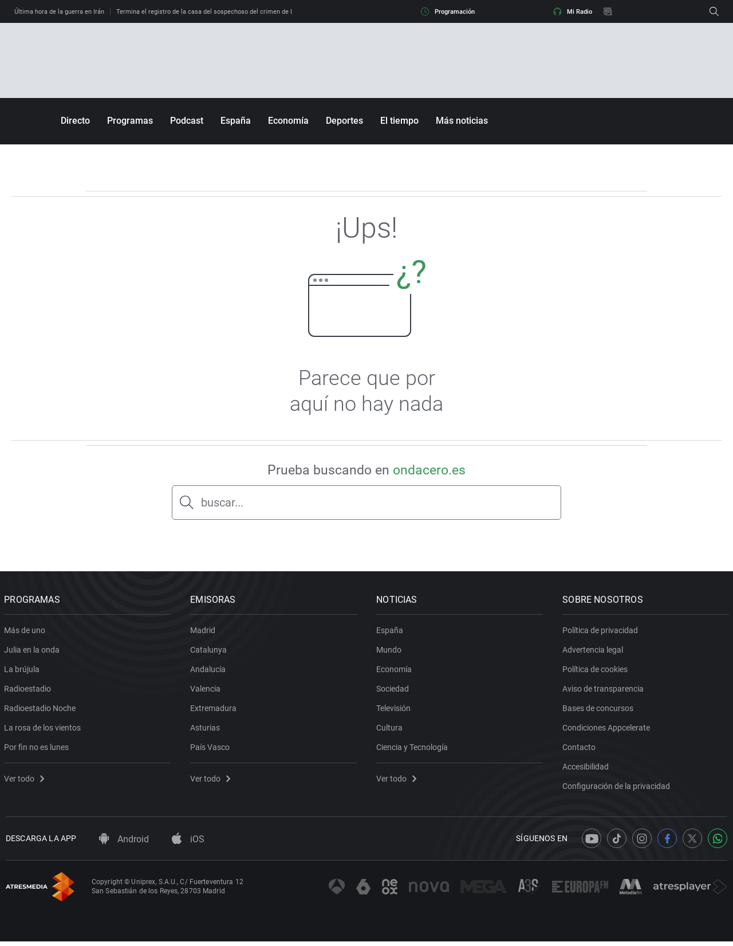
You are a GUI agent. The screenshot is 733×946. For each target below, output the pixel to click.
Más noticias (462, 120)
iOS (188, 844)
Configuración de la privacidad (618, 788)
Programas (130, 120)
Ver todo (26, 781)
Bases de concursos (599, 710)
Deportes (344, 120)
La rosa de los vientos (44, 730)
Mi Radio (572, 11)
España (235, 120)
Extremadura (215, 710)
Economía (288, 120)
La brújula (23, 671)
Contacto (580, 749)
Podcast (186, 120)
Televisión (395, 710)
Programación (448, 11)
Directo (75, 120)
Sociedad (394, 691)
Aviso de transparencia (604, 691)
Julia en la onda (33, 652)
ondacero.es (429, 470)
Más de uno (26, 632)
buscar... (222, 502)
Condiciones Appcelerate (608, 730)
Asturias (207, 730)
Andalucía (209, 671)
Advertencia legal (594, 652)
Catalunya (210, 652)
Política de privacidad (602, 632)
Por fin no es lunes (38, 749)
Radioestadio (29, 691)
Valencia (207, 691)
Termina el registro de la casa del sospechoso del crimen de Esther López (221, 12)
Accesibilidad (587, 769)
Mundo (390, 652)
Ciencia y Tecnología (414, 749)
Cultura (391, 730)
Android (124, 844)
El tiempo (399, 120)
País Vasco (211, 749)
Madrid (204, 632)
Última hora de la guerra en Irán (59, 12)
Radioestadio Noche (41, 710)
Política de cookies (596, 671)
